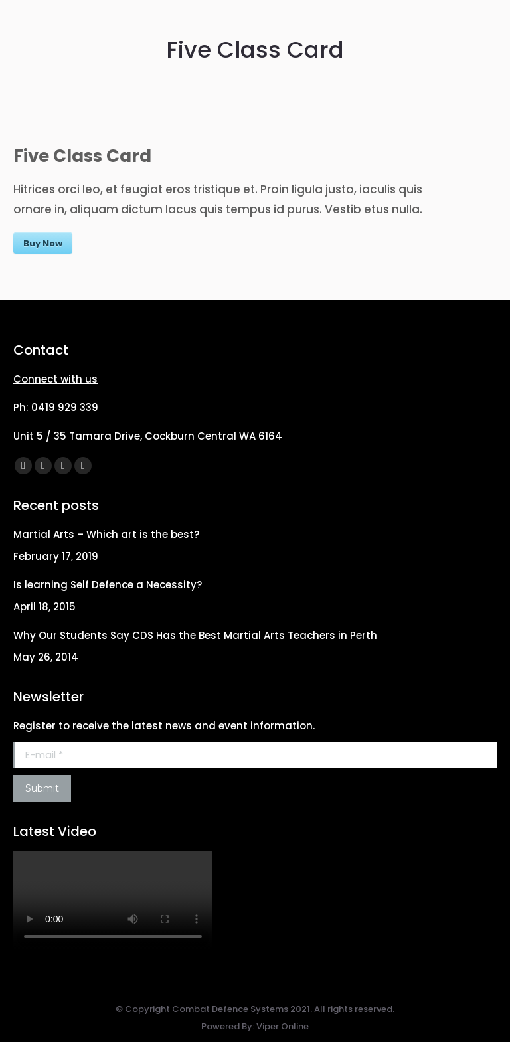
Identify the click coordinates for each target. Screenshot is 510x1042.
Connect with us (55, 379)
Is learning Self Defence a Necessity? (107, 585)
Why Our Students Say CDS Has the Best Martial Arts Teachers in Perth (195, 635)
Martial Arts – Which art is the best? (106, 534)
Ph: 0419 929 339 (55, 407)
